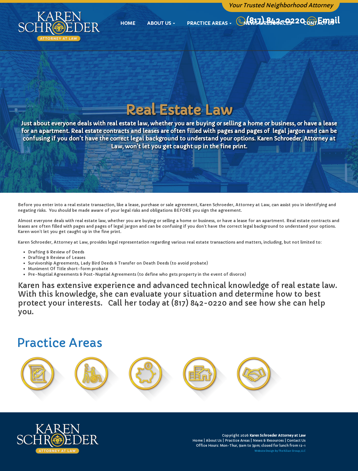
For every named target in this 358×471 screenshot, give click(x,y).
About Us (214, 440)
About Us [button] (161, 40)
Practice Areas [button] (209, 40)
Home (130, 40)
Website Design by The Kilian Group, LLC (280, 450)
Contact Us (318, 40)
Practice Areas (237, 440)
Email (328, 21)
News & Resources (267, 40)
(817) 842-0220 (270, 21)
